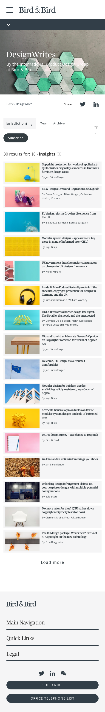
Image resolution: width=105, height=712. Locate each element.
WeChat (63, 673)
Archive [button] (59, 123)
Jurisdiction (19, 123)
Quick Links (20, 638)
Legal (12, 654)
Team (44, 123)
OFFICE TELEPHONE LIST (53, 698)
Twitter (82, 104)
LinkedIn (96, 104)
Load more (52, 562)
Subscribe (15, 138)
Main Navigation (25, 622)
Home (10, 104)
